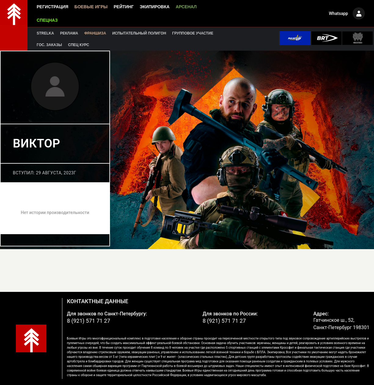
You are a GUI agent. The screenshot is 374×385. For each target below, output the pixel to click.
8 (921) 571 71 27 (88, 321)
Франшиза (95, 33)
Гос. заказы (49, 45)
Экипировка (155, 6)
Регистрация (52, 6)
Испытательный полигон (139, 33)
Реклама (69, 33)
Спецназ (47, 20)
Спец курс (78, 45)
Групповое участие (192, 33)
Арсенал (186, 6)
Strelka (45, 33)
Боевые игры (91, 6)
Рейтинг (124, 6)
